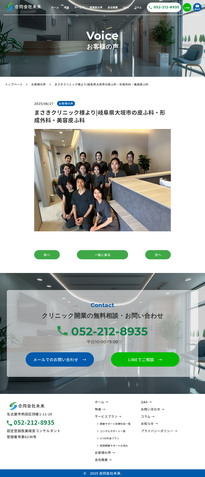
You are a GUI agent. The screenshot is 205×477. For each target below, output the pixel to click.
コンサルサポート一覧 (113, 431)
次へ (158, 254)
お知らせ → (149, 423)
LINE (187, 7)
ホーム (55, 7)
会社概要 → (103, 459)
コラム (138, 7)
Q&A (126, 7)
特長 (66, 7)
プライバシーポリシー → (159, 431)
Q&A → (146, 402)
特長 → (100, 409)
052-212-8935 (164, 7)
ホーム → (101, 402)
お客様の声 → (105, 452)
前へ (47, 254)
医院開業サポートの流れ (114, 445)
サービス (79, 7)
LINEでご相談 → (145, 359)
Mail (197, 7)
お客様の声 (66, 103)
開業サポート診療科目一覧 (115, 423)
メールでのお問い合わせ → (59, 359)
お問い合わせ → (153, 409)
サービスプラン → (108, 416)
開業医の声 (96, 7)
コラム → (148, 416)
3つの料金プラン (109, 438)
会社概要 (113, 7)
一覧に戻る (102, 254)
